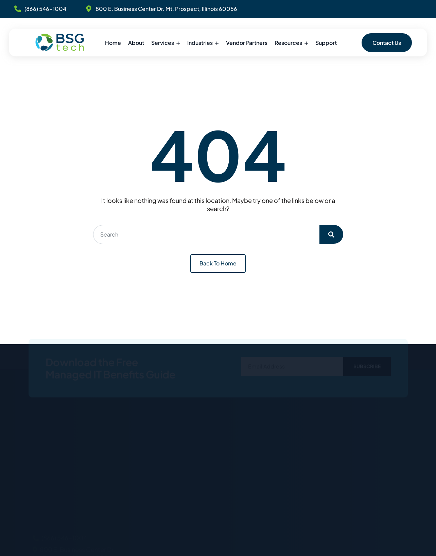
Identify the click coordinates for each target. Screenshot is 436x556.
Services (162, 42)
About (136, 42)
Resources (288, 42)
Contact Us (386, 42)
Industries (200, 42)
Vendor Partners (246, 42)
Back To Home (218, 263)
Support (326, 42)
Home (113, 42)
